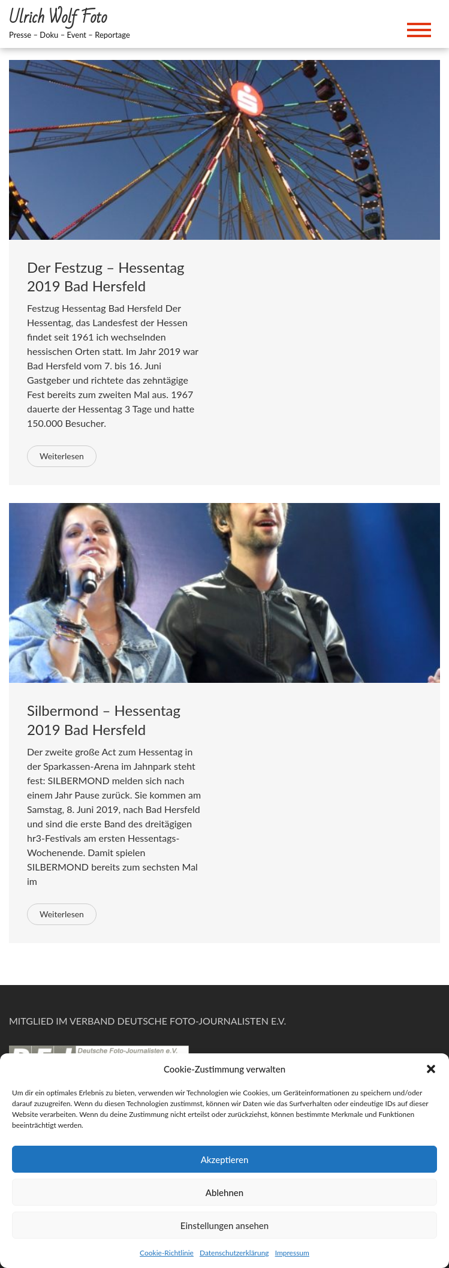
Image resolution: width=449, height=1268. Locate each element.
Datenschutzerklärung (234, 1252)
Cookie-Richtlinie (167, 1252)
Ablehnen (224, 1192)
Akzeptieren (225, 1159)
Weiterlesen (62, 456)
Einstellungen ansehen (224, 1225)
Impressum (292, 1252)
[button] (431, 1069)
